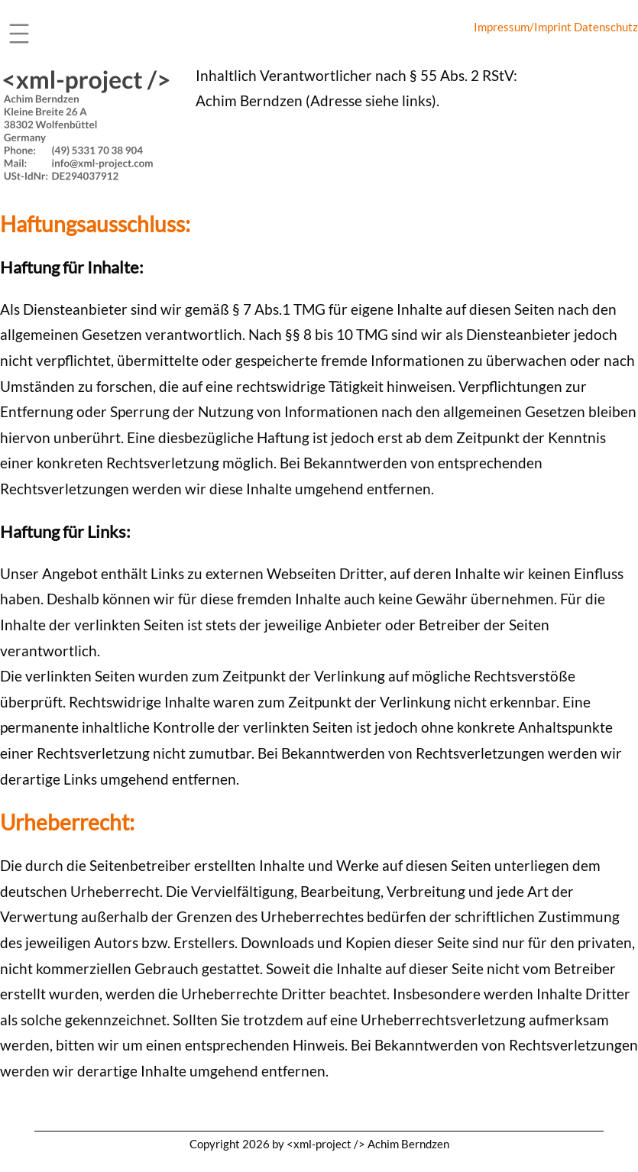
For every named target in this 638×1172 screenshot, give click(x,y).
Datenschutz (606, 27)
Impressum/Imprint (523, 27)
